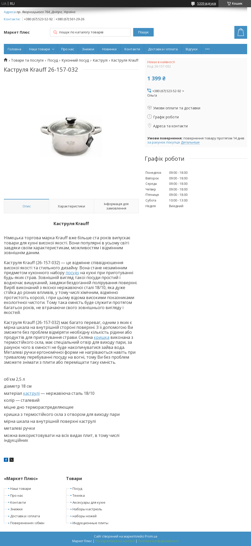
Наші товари (39, 49)
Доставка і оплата (163, 49)
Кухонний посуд (75, 60)
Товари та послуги (27, 60)
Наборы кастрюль (87, 509)
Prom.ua (151, 536)
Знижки (88, 49)
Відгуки (191, 49)
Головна (14, 49)
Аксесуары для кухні (88, 502)
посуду (72, 272)
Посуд (52, 60)
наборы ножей (84, 516)
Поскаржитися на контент (115, 541)
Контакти (132, 49)
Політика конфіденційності (158, 541)
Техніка (78, 495)
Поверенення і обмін (27, 523)
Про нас (67, 49)
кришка (101, 337)
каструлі (31, 393)
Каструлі (100, 60)
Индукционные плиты (90, 523)
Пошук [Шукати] (143, 32)
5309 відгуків (206, 3)
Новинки (109, 49)
